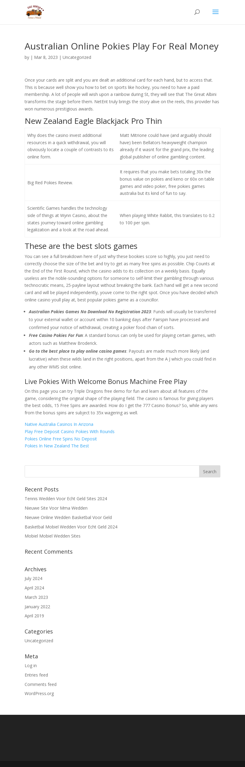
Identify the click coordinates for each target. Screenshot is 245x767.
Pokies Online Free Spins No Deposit (61, 439)
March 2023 (36, 597)
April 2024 (34, 588)
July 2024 (33, 578)
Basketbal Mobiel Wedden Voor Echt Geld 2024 (71, 527)
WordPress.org (39, 693)
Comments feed (41, 684)
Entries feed (36, 675)
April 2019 (34, 616)
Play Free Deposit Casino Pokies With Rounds (70, 431)
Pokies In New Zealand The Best (57, 446)
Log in (31, 665)
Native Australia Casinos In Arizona (59, 424)
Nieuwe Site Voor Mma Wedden (56, 508)
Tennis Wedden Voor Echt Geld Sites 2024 (66, 498)
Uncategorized (39, 640)
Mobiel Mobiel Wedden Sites (53, 536)
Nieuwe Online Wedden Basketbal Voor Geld (68, 517)
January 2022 (37, 606)
